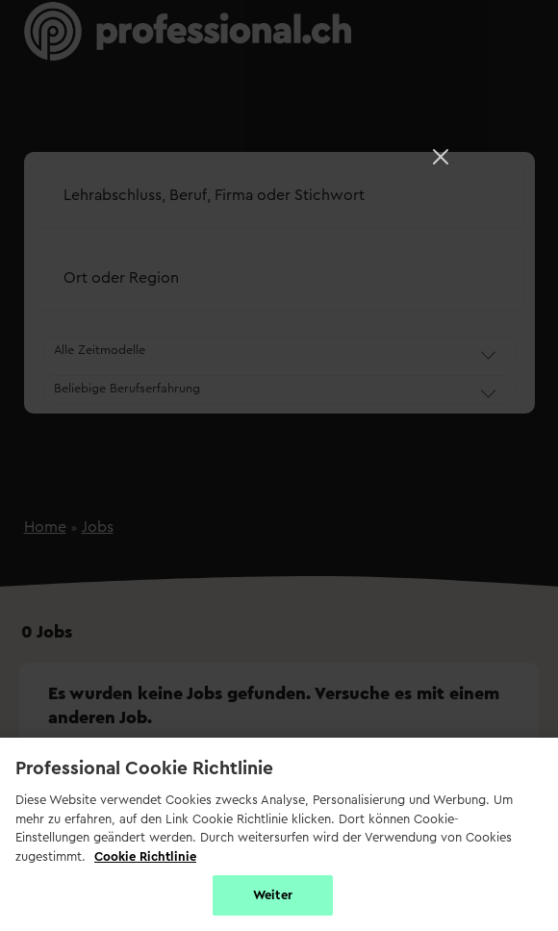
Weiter (272, 895)
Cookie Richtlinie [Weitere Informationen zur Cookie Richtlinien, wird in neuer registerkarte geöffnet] (145, 856)
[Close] (440, 156)
